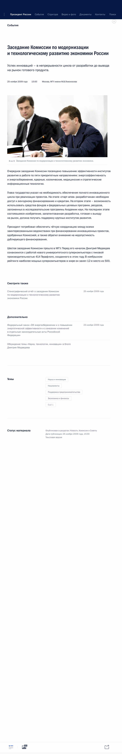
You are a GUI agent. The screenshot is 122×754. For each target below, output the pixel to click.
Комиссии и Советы (88, 430)
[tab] (11, 747)
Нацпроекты (53, 385)
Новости (74, 430)
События (12, 25)
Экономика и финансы (58, 398)
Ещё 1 (50, 404)
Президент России (20, 4)
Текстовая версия (54, 437)
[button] (5, 5)
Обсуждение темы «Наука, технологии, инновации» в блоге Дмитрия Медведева (39, 345)
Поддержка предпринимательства (64, 392)
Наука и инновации (57, 379)
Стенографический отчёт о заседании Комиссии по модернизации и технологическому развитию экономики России (33, 295)
